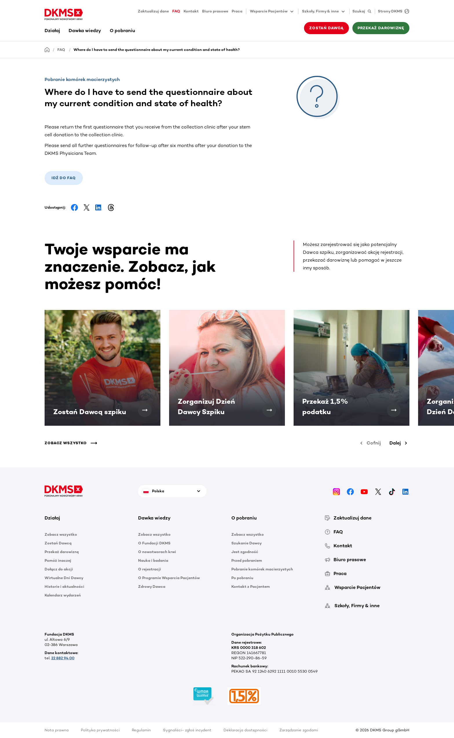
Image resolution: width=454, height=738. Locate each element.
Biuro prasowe (215, 11)
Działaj (52, 30)
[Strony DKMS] (392, 11)
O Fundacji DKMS (154, 543)
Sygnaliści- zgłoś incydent (187, 730)
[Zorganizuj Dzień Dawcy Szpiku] (269, 410)
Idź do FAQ (64, 178)
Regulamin (141, 730)
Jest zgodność (244, 552)
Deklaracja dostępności (245, 730)
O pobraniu (122, 30)
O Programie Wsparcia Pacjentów (169, 578)
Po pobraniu (242, 578)
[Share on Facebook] (74, 207)
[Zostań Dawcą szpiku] (145, 410)
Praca (237, 11)
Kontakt (191, 11)
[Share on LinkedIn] (98, 207)
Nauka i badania (153, 560)
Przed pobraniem (246, 560)
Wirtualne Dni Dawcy (64, 578)
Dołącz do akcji (59, 569)
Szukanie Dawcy (246, 543)
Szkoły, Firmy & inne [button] (324, 11)
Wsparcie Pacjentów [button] (272, 11)
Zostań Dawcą (326, 28)
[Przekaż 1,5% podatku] (394, 410)
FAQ (176, 11)
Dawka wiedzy (85, 30)
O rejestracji (149, 569)
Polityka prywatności (100, 730)
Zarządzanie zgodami (298, 730)
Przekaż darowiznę (381, 28)
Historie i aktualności (64, 586)
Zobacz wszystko (61, 534)
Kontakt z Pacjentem (250, 586)
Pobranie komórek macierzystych (262, 569)
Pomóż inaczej (58, 560)
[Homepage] (47, 49)
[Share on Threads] (110, 207)
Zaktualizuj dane (153, 11)
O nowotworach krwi (157, 552)
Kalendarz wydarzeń (63, 595)
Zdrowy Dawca (151, 586)
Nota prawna (57, 730)
